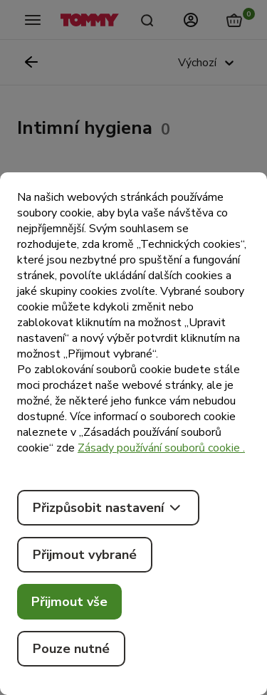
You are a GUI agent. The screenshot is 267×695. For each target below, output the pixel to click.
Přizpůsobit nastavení (108, 507)
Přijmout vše (69, 601)
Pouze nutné (71, 648)
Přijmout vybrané (85, 554)
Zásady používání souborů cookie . (161, 448)
